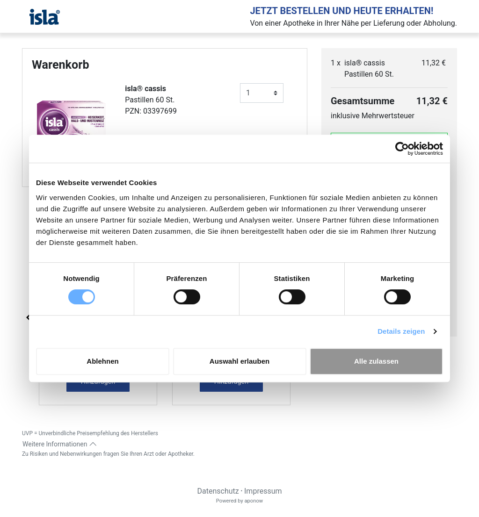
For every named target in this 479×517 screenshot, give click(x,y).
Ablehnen (102, 361)
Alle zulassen (376, 361)
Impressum (263, 491)
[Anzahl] (261, 93)
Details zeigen (401, 331)
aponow (253, 501)
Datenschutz (218, 491)
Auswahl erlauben (239, 361)
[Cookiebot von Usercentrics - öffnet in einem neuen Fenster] (402, 149)
